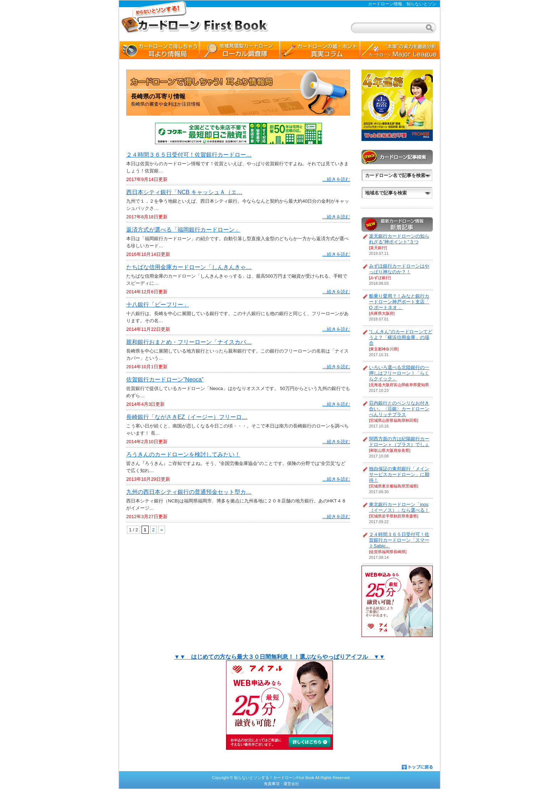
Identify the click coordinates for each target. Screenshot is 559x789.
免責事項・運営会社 (281, 784)
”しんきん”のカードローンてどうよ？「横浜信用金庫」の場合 (400, 337)
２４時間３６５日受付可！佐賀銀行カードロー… (189, 155)
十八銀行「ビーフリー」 (157, 305)
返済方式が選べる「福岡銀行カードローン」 (183, 230)
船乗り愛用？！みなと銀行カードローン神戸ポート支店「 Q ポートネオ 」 (399, 301)
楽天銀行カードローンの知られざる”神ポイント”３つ (399, 238)
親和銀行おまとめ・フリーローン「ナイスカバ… (189, 342)
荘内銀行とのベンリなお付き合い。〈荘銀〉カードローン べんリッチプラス (399, 408)
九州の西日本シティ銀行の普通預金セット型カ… (189, 492)
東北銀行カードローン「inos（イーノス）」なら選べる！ (399, 507)
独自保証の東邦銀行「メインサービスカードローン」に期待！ (399, 474)
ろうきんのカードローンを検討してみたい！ (183, 454)
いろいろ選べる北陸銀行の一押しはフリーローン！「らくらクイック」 (399, 373)
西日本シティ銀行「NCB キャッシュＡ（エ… (184, 192)
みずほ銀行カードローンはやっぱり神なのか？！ (399, 268)
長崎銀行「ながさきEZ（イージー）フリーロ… (186, 417)
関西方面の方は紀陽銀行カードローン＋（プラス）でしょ (399, 441)
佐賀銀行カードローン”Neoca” (165, 379)
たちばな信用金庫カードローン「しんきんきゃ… (189, 267)
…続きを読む (336, 179)
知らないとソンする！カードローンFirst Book (274, 777)
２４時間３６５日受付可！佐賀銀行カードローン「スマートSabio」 (399, 540)
